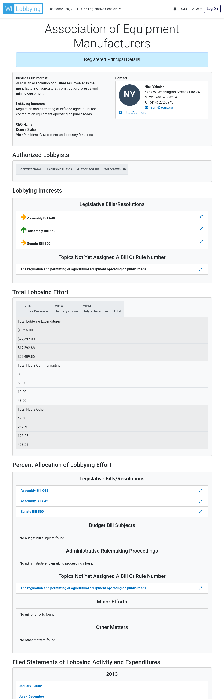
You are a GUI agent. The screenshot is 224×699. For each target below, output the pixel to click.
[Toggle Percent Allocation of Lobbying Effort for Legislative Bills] (201, 490)
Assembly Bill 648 (34, 491)
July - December (31, 696)
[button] (24, 8)
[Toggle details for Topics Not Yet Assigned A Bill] (201, 269)
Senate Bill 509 (32, 512)
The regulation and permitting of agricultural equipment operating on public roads (83, 588)
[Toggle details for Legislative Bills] (201, 216)
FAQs (197, 9)
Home (56, 9)
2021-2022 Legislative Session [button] (92, 9)
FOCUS (180, 9)
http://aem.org (132, 113)
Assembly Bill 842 (34, 501)
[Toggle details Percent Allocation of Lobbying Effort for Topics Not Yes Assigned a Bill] (201, 588)
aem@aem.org (159, 107)
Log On (212, 9)
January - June (30, 686)
